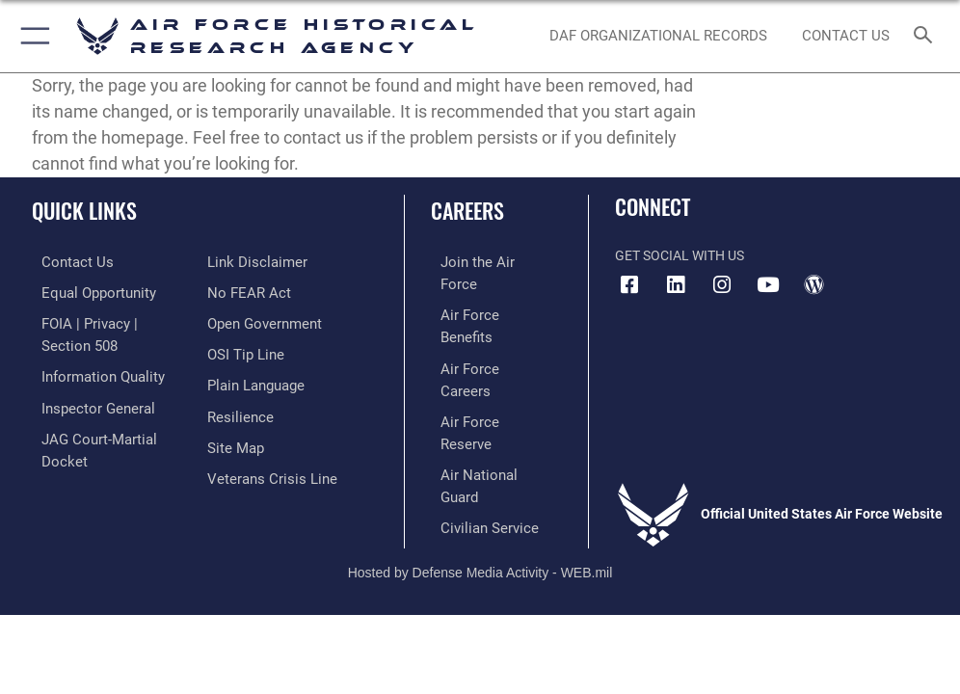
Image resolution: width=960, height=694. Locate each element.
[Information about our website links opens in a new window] (76, 459)
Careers (467, 210)
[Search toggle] (927, 35)
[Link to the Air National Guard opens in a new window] (486, 379)
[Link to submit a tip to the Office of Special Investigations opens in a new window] (242, 320)
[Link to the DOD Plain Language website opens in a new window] (254, 350)
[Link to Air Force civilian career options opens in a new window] (475, 409)
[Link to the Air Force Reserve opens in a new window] (482, 350)
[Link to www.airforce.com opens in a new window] (483, 262)
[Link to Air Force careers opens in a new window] (482, 320)
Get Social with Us (679, 256)
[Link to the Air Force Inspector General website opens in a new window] (85, 400)
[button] (31, 36)
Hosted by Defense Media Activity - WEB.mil (480, 494)
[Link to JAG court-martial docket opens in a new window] (108, 429)
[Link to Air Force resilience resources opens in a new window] (236, 379)
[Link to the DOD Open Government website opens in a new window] (261, 291)
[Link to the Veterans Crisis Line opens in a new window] (266, 438)
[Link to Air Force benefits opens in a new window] (483, 291)
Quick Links (84, 210)
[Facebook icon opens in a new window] (629, 285)
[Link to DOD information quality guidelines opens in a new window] (90, 370)
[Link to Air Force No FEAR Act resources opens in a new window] (245, 262)
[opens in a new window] (675, 285)
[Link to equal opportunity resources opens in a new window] (86, 291)
